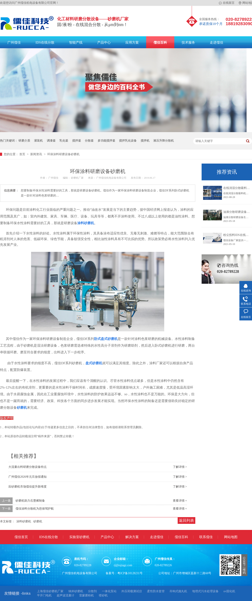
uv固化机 (229, 591)
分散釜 (89, 140)
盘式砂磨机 (93, 363)
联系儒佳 (206, 537)
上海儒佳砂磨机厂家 (50, 591)
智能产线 (76, 42)
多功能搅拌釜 (106, 140)
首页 (22, 154)
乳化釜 (63, 140)
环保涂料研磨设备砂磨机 (63, 154)
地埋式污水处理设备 (205, 591)
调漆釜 (51, 140)
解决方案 (132, 537)
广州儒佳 (14, 42)
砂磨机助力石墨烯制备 (30, 500)
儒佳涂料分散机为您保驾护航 (35, 508)
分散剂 (92, 591)
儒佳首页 (21, 537)
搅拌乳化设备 (128, 140)
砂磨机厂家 (77, 177)
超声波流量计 (65, 595)
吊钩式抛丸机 (178, 591)
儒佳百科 (160, 42)
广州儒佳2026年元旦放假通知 (27, 476)
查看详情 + (180, 500)
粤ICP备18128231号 (130, 573)
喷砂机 (103, 595)
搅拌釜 (76, 140)
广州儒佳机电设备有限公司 (111, 177)
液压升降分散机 (163, 140)
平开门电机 (44, 595)
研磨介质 (24, 140)
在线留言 (227, 3)
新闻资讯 (36, 154)
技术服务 (188, 42)
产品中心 (104, 42)
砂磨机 (22, 407)
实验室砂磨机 (79, 537)
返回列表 (186, 520)
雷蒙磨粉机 (86, 595)
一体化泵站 (109, 591)
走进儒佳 (216, 42)
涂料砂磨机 (23, 521)
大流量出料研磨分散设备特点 (27, 466)
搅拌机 (145, 140)
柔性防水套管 (156, 591)
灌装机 (38, 140)
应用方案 (132, 42)
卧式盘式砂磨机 (106, 339)
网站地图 (231, 537)
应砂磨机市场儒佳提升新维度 (27, 486)
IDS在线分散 (44, 42)
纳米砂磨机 (75, 591)
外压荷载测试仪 (131, 591)
